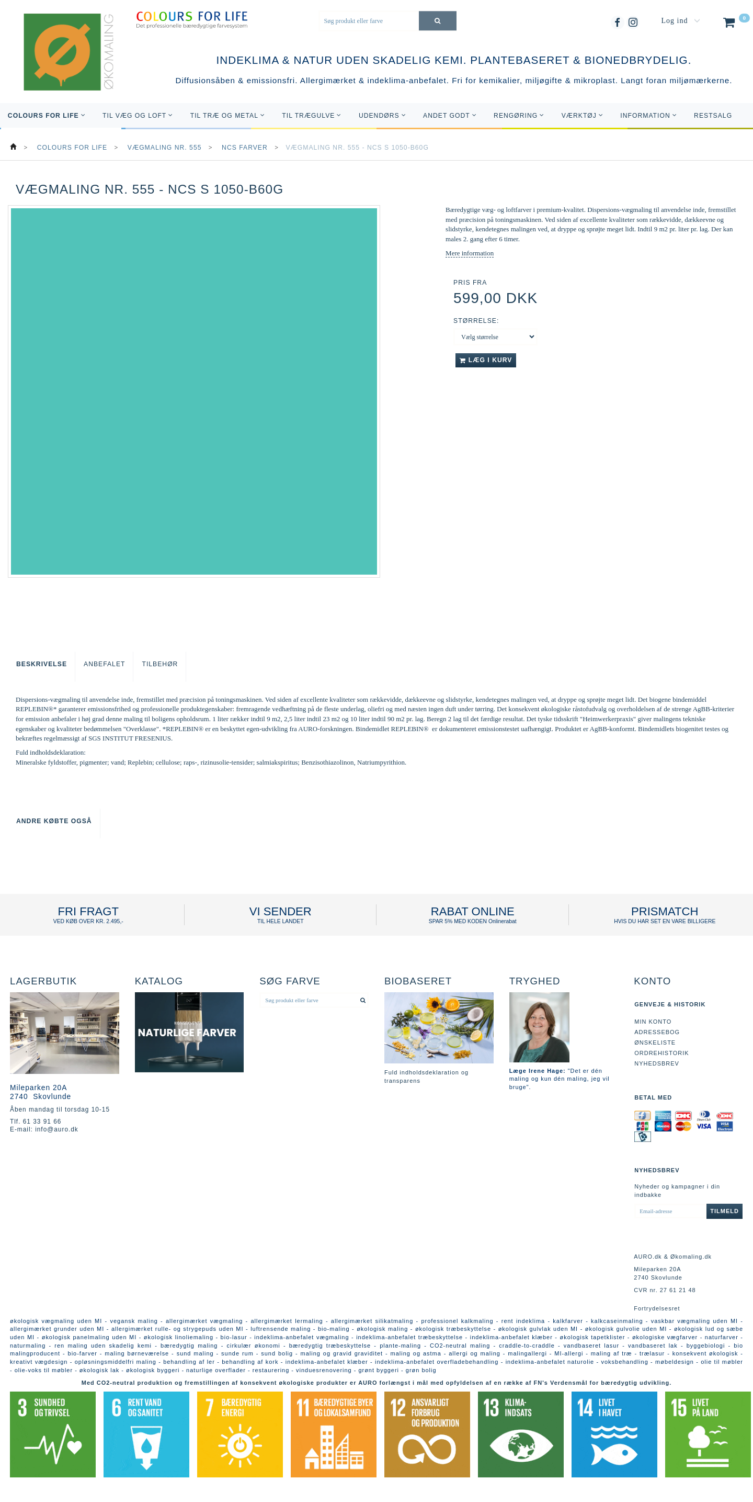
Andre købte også (54, 821)
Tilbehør (160, 664)
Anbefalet (104, 664)
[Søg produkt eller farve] (438, 20)
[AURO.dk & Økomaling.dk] (61, 66)
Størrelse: (476, 320)
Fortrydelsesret (657, 1308)
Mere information (470, 253)
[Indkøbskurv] (735, 24)
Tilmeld (724, 1211)
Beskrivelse (41, 664)
